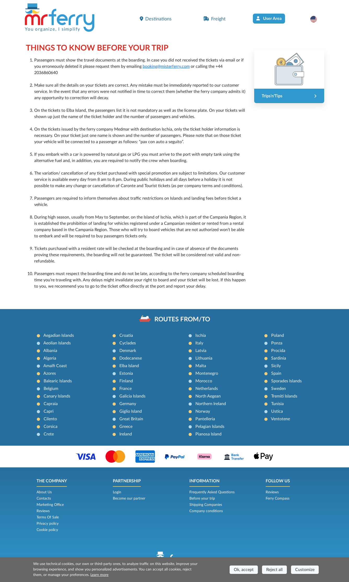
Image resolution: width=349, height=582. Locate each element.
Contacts (44, 498)
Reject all (274, 570)
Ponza (276, 343)
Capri (49, 411)
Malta (200, 366)
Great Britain (131, 419)
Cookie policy (47, 530)
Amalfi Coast (55, 366)
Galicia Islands (132, 396)
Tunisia (277, 404)
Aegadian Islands (58, 335)
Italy (199, 343)
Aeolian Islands (57, 343)
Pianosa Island (208, 434)
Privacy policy (48, 523)
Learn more (99, 575)
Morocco (203, 381)
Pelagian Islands (209, 426)
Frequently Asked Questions (212, 492)
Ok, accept (244, 570)
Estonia (126, 373)
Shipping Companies (205, 505)
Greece (125, 426)
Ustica (277, 411)
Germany (127, 404)
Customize (305, 570)
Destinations (156, 18)
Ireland (125, 434)
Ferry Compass (277, 498)
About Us (44, 492)
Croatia (126, 335)
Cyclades (127, 343)
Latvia (200, 351)
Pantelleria (205, 419)
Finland (126, 381)
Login (117, 492)
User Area (269, 18)
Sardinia (278, 358)
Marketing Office (50, 505)
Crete (49, 434)
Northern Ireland (210, 404)
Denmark (127, 351)
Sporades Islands (286, 381)
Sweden (278, 389)
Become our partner (129, 498)
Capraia (51, 404)
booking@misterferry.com (166, 66)
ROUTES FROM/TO (182, 319)
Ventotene (280, 419)
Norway (202, 411)
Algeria (49, 358)
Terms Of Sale (48, 517)
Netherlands (206, 389)
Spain (276, 373)
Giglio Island (130, 411)
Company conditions (206, 511)
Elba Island (129, 366)
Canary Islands (57, 396)
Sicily (276, 366)
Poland (277, 335)
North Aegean (208, 396)
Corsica (50, 426)
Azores (49, 373)
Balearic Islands (58, 381)
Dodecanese (130, 358)
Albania (50, 351)
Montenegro (206, 373)
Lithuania (203, 358)
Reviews (43, 511)
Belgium (51, 389)
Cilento (50, 419)
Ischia (200, 335)
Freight (214, 18)
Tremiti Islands (284, 396)
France (125, 389)
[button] (316, 19)
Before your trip (202, 498)
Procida (278, 351)
